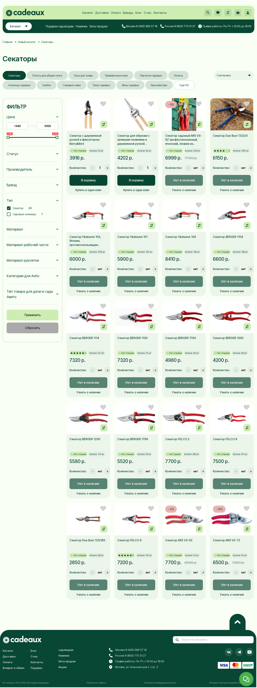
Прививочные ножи (116, 75)
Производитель (19, 169)
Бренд (12, 185)
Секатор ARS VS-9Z (179, 540)
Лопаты (178, 75)
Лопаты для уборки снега (47, 75)
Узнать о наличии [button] (184, 190)
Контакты (160, 12)
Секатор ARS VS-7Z (226, 540)
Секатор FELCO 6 (129, 540)
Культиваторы (159, 85)
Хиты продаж (98, 26)
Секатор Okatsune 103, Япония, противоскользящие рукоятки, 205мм (85, 241)
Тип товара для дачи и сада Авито (30, 294)
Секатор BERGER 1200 (84, 439)
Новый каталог (27, 41)
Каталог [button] (19, 26)
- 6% (171, 509)
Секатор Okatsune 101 (132, 237)
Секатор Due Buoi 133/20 (230, 135)
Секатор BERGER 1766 (132, 439)
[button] (207, 12)
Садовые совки (72, 85)
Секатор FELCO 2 (177, 439)
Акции (62, 667)
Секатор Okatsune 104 (180, 237)
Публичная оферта (96, 682)
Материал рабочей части (27, 245)
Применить (32, 315)
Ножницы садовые (19, 85)
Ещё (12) (184, 85)
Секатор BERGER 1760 (180, 338)
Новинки (81, 26)
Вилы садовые (130, 85)
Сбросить (32, 328)
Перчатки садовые (151, 75)
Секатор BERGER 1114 (84, 338)
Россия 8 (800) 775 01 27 (177, 26)
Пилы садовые (101, 85)
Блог (138, 12)
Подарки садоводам (60, 26)
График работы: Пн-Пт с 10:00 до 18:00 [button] (224, 26)
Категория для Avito (23, 276)
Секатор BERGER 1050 (228, 338)
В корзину (88, 180)
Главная (7, 41)
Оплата (116, 12)
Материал (15, 229)
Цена (11, 117)
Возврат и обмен (13, 668)
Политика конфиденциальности (160, 682)
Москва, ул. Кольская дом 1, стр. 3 (133, 667)
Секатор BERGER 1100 (132, 338)
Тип (10, 200)
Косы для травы (83, 75)
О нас (147, 12)
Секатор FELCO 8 (225, 439)
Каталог (87, 12)
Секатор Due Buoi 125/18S (87, 540)
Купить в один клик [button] (88, 190)
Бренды (128, 12)
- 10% (219, 509)
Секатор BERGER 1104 (228, 237)
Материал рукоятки (23, 260)
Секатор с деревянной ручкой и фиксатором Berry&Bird (85, 139)
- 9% (171, 104)
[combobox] (234, 75)
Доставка (102, 12)
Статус (12, 154)
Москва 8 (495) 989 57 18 (140, 26)
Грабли (47, 85)
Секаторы (14, 75)
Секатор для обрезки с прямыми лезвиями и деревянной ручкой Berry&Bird (133, 140)
